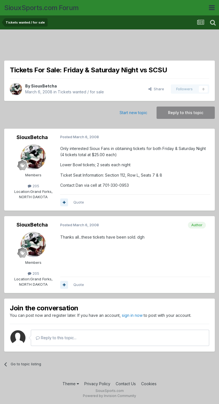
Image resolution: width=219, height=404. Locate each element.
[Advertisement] (109, 46)
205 (33, 186)
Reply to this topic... (56, 337)
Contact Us (126, 383)
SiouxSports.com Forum (41, 8)
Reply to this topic (185, 112)
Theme (70, 383)
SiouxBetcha (44, 86)
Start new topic (133, 112)
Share (156, 89)
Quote (78, 202)
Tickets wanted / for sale (81, 91)
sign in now (132, 315)
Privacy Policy (97, 383)
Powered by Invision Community (109, 396)
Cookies (149, 383)
